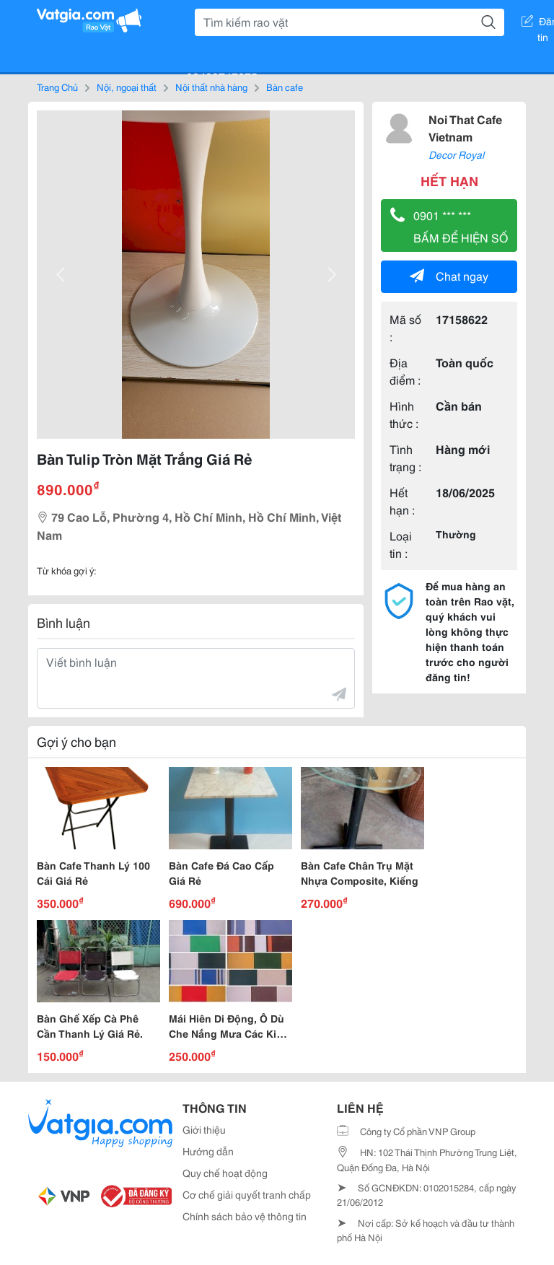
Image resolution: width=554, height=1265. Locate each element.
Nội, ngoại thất (127, 86)
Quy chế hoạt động (225, 1172)
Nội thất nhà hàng (211, 86)
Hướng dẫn (208, 1151)
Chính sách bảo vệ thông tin (245, 1216)
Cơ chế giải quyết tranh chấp (247, 1194)
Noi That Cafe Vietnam (465, 127)
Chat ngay (449, 275)
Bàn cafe (284, 86)
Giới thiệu (204, 1129)
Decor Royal (456, 154)
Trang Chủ (57, 86)
